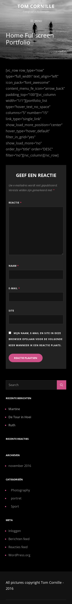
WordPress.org (19, 555)
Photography (20, 490)
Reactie (15, 202)
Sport (15, 506)
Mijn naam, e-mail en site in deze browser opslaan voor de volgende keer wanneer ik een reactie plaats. (36, 339)
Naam (14, 265)
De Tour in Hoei (19, 417)
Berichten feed (19, 539)
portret (16, 498)
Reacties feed (18, 547)
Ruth (11, 425)
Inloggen (14, 531)
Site (11, 310)
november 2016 (19, 466)
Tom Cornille (36, 6)
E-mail (14, 288)
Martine (14, 409)
